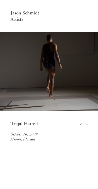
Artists (16, 19)
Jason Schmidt (24, 13)
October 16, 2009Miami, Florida (24, 136)
